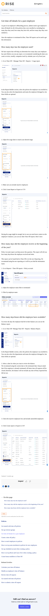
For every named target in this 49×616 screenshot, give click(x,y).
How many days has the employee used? (15, 500)
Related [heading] (6, 562)
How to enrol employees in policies (11, 541)
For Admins (5, 10)
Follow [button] (4, 513)
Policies (12, 10)
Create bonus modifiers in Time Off (11, 556)
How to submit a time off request (11, 582)
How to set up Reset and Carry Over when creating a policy (18, 553)
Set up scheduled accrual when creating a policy (15, 549)
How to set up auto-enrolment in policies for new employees (19, 545)
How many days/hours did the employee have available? (20, 508)
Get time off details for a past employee (13, 534)
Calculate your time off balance (10, 567)
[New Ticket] (24, 606)
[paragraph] (24, 249)
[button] (38, 4)
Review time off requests (8, 575)
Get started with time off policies (11, 526)
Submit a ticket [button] (24, 606)
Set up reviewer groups (8, 530)
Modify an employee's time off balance (12, 571)
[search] (24, 13)
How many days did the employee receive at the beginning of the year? (24, 504)
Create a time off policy (8, 537)
